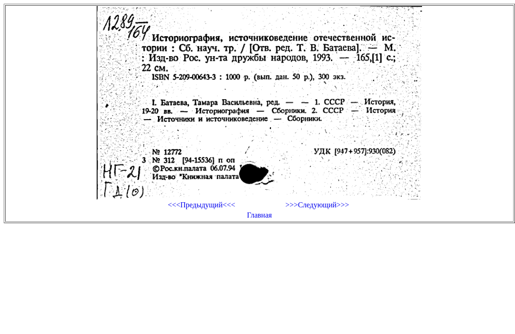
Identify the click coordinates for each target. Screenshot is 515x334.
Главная (259, 215)
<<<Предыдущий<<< (201, 205)
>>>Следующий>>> (317, 205)
